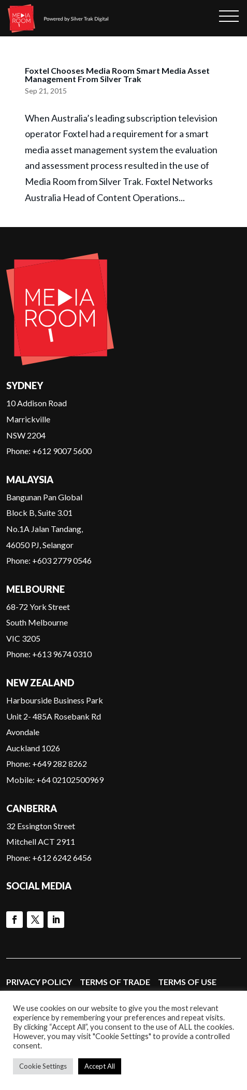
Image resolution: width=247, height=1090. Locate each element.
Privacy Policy (39, 982)
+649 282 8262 (59, 763)
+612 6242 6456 (62, 857)
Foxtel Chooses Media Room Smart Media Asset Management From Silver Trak (117, 74)
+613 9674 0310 (62, 654)
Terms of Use (187, 982)
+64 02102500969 (70, 780)
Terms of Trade (115, 982)
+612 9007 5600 (62, 451)
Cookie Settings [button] (43, 1066)
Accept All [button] (99, 1066)
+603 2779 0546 (62, 560)
